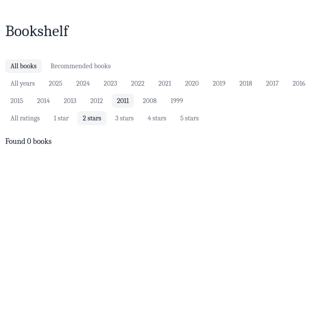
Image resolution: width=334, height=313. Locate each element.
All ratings (25, 118)
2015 (16, 101)
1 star (61, 118)
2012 (96, 101)
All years (22, 83)
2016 (299, 83)
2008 (150, 101)
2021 (164, 83)
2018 (245, 83)
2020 (192, 83)
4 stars (156, 118)
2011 (123, 101)
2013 (70, 101)
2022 (137, 83)
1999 (176, 101)
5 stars (189, 118)
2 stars (92, 118)
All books (23, 66)
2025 (55, 83)
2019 (219, 83)
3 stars (124, 118)
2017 (272, 83)
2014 (43, 101)
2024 (83, 83)
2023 (110, 83)
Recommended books (80, 66)
